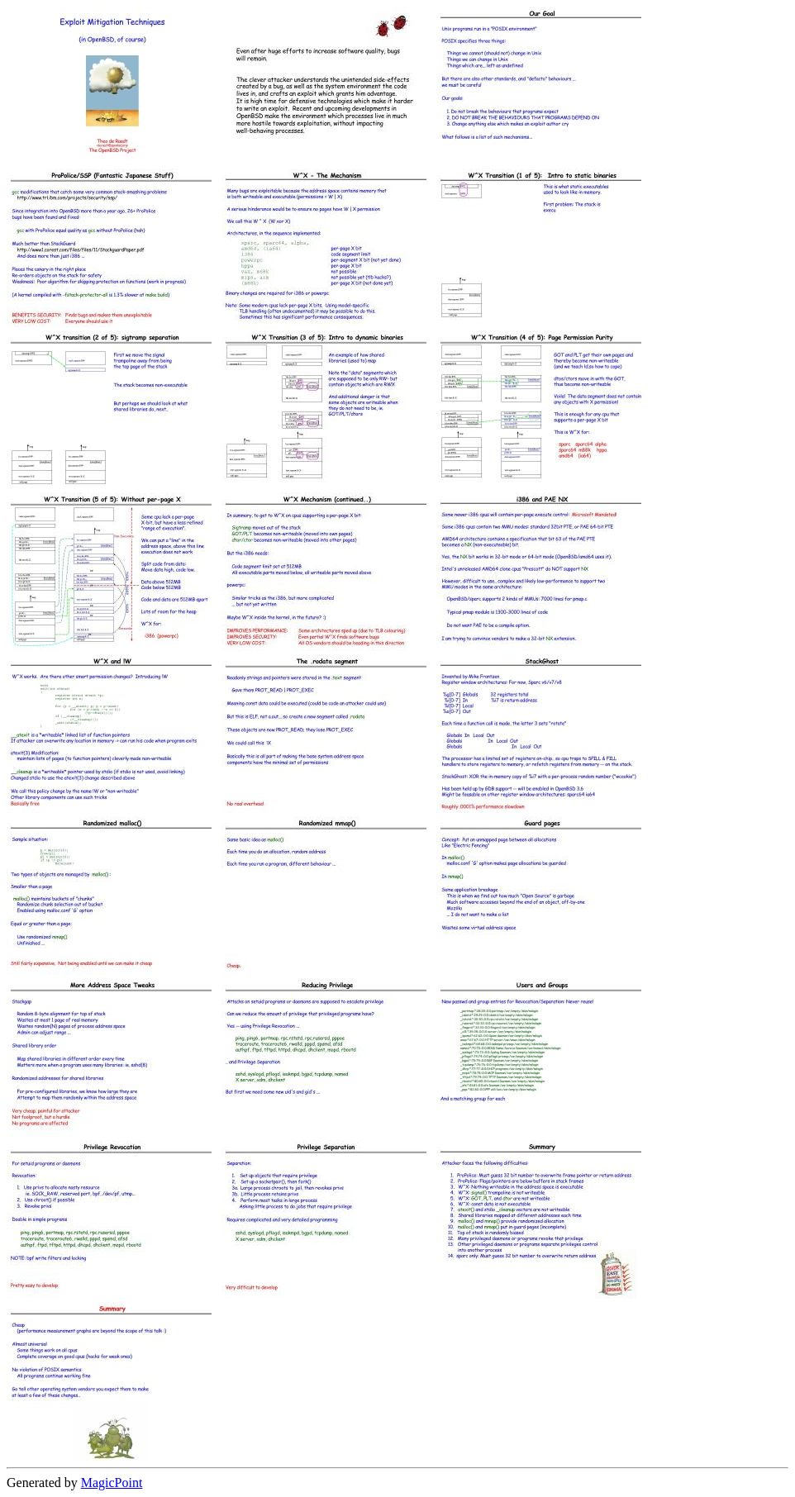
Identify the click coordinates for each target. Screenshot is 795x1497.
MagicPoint (112, 1483)
